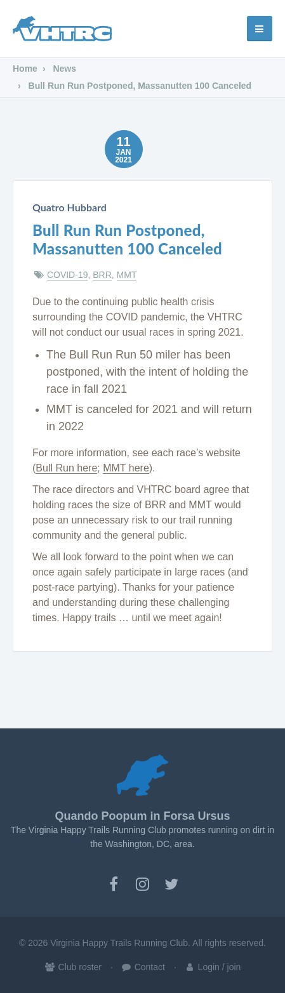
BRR (102, 275)
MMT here (126, 468)
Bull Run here (66, 468)
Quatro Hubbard (69, 207)
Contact (143, 967)
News (63, 68)
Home (25, 68)
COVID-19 (67, 275)
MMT (127, 275)
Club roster (73, 967)
